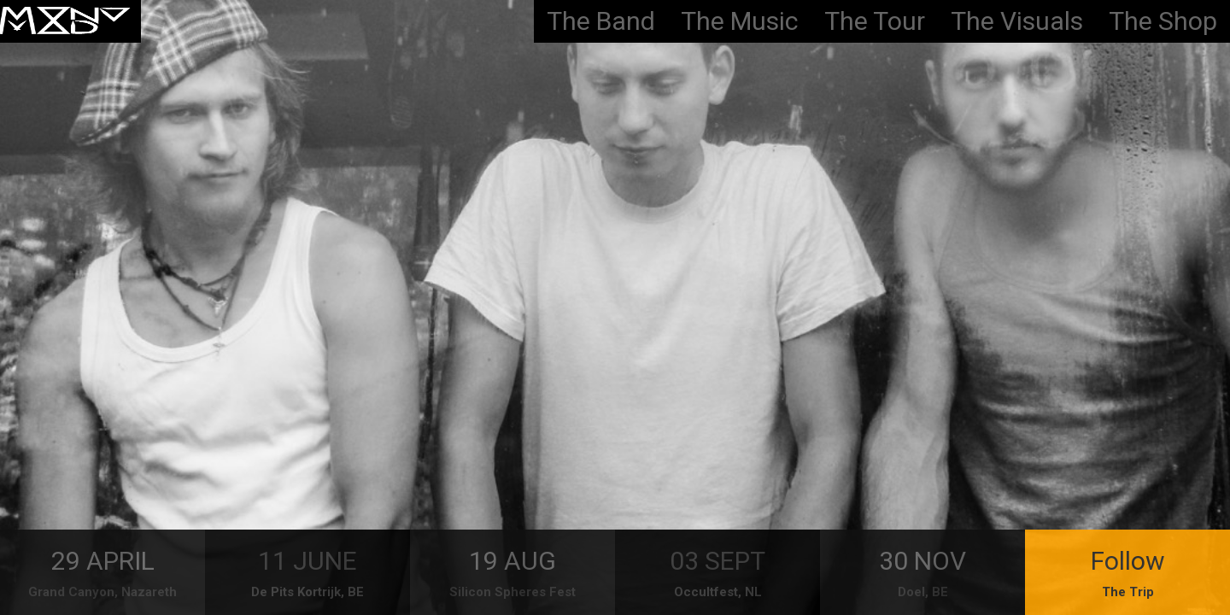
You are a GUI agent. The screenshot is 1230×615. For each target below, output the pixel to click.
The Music (740, 21)
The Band (601, 21)
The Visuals (1017, 21)
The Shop (1163, 21)
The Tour (874, 21)
